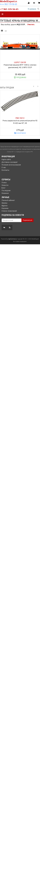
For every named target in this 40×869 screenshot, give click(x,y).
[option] (20, 113)
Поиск (4, 183)
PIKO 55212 (20, 118)
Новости (5, 185)
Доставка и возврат (10, 162)
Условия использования (11, 165)
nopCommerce (12, 239)
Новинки (5, 193)
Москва (2, 4)
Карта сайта (6, 160)
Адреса (4, 206)
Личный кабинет (8, 200)
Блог (3, 188)
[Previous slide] (33, 87)
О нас (4, 167)
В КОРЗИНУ (20, 133)
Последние (6, 191)
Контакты (5, 170)
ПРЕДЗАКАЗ (20, 77)
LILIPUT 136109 (20, 62)
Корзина (5, 208)
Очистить (30, 24)
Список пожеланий (9, 211)
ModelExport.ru (9, 1)
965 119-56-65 (11, 4)
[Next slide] (38, 87)
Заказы (4, 203)
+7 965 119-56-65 (9, 9)
